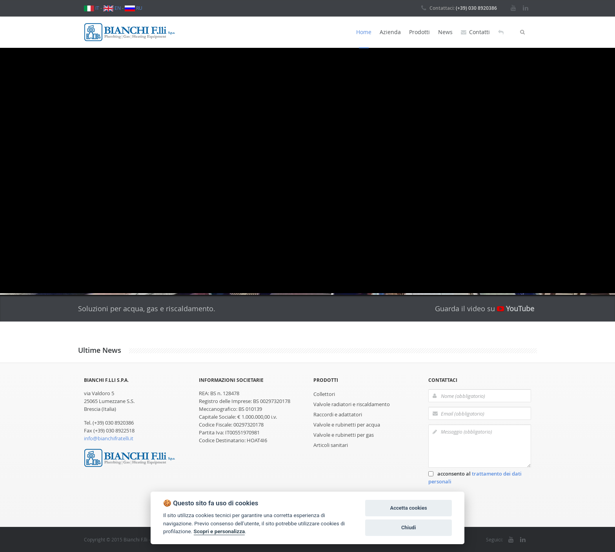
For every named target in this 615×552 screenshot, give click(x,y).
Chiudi (408, 527)
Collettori (324, 394)
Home (363, 32)
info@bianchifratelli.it (108, 438)
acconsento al (475, 477)
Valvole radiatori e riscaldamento (351, 404)
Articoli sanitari (330, 444)
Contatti (475, 32)
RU (133, 8)
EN (112, 8)
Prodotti (419, 32)
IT (91, 8)
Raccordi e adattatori (337, 414)
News (445, 32)
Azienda (390, 32)
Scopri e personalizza (219, 531)
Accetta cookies (408, 508)
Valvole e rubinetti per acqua (346, 424)
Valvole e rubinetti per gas (343, 434)
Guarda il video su (484, 308)
